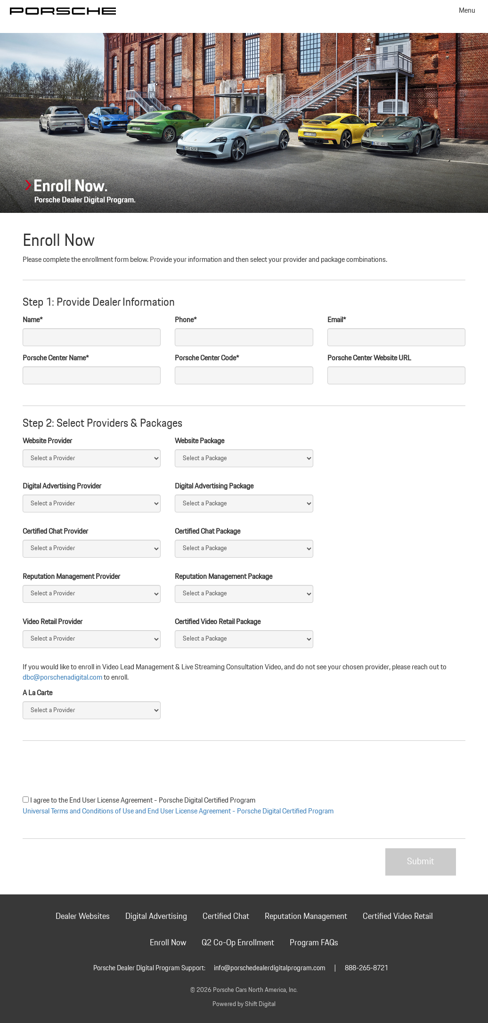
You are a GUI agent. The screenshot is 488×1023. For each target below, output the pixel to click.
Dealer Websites (83, 916)
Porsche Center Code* (207, 358)
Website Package (199, 441)
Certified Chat (226, 916)
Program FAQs (314, 943)
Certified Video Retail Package (217, 622)
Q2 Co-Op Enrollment (238, 943)
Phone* (186, 320)
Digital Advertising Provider (62, 486)
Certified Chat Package (207, 532)
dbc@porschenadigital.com (62, 677)
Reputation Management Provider (71, 577)
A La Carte (37, 693)
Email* (336, 320)
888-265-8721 (366, 968)
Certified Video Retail (398, 916)
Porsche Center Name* (56, 358)
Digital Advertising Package (214, 486)
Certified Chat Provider (55, 532)
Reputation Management (306, 916)
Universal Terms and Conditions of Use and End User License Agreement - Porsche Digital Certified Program (178, 811)
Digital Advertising (156, 916)
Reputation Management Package (223, 577)
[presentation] (94, 768)
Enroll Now (168, 943)
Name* (33, 320)
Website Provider (47, 441)
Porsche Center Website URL (369, 358)
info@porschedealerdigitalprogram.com (269, 968)
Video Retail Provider (52, 622)
